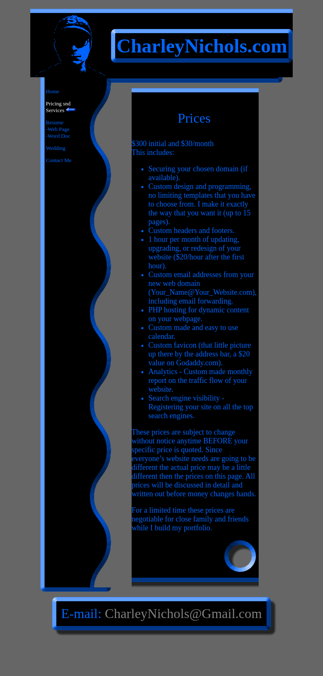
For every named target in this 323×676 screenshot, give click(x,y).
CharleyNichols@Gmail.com (183, 613)
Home (52, 91)
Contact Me (58, 160)
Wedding (56, 148)
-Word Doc (58, 136)
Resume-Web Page (57, 125)
